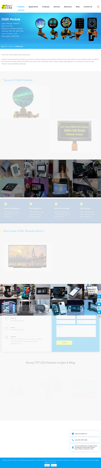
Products (21, 7)
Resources (68, 7)
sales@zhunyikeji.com (24, 1)
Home (5, 46)
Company (45, 7)
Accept (54, 465)
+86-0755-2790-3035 (8, 1)
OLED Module (19, 46)
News (78, 7)
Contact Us (88, 7)
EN (96, 1)
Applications (33, 7)
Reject (47, 465)
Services (57, 7)
